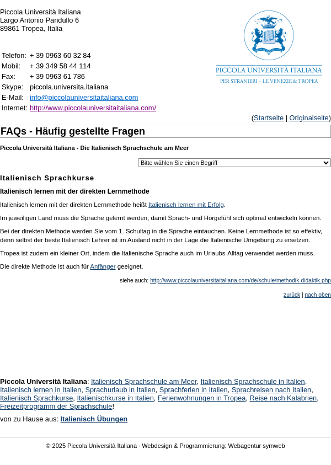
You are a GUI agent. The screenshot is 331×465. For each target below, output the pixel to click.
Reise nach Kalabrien (283, 398)
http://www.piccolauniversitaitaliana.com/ (93, 108)
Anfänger (102, 266)
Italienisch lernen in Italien (40, 390)
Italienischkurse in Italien (115, 398)
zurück (292, 295)
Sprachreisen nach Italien (271, 390)
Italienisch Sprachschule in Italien (253, 381)
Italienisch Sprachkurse (36, 398)
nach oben (318, 295)
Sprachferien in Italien (193, 390)
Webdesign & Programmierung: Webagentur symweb (213, 445)
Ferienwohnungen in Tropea (201, 398)
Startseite (269, 118)
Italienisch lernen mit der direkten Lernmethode (75, 191)
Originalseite (309, 118)
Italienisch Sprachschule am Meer (143, 381)
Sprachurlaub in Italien (120, 390)
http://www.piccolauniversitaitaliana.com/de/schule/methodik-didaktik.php (240, 280)
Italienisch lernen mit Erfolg (186, 204)
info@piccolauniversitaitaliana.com (84, 97)
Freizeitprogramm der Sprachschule (56, 406)
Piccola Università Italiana (102, 445)
